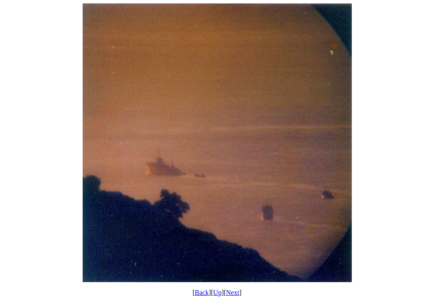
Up (217, 292)
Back (202, 292)
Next (232, 292)
